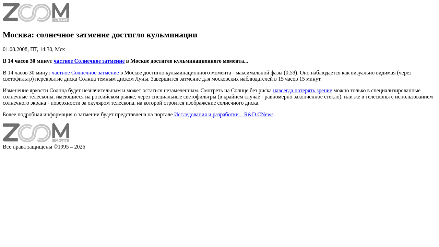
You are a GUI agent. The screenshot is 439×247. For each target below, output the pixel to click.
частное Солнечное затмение (89, 61)
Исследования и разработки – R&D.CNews (224, 114)
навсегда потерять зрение (302, 90)
